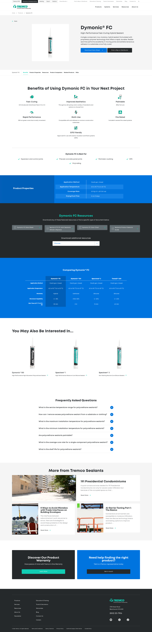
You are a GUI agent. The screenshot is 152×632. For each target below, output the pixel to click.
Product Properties (35, 72)
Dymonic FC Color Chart (92, 227)
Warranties (119, 1)
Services (17, 604)
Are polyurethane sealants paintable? (55, 435)
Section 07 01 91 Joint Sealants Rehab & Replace (59, 228)
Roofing (42, 1)
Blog (126, 1)
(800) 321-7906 (116, 613)
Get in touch (108, 571)
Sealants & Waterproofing (30, 1)
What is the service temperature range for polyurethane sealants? (68, 407)
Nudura (55, 1)
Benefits (25, 72)
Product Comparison (56, 72)
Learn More (43, 571)
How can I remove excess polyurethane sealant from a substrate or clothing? (73, 414)
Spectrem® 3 (119, 357)
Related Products (69, 72)
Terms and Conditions (37, 628)
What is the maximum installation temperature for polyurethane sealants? (72, 421)
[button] (138, 1)
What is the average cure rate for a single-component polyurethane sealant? (73, 442)
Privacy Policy (60, 628)
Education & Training (95, 1)
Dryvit (48, 1)
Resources (125, 7)
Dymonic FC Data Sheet (27, 227)
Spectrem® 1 (76, 357)
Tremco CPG (16, 1)
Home (13, 13)
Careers (38, 620)
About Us (135, 7)
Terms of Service (49, 628)
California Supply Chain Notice (74, 628)
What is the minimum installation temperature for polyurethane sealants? (71, 428)
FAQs (77, 72)
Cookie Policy (88, 628)
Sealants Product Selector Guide (125, 228)
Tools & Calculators (108, 1)
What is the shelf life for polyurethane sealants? (60, 449)
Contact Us (133, 1)
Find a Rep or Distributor (80, 1)
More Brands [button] (63, 1)
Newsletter (17, 616)
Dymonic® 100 (32, 357)
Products (98, 7)
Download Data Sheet (92, 50)
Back (15, 21)
